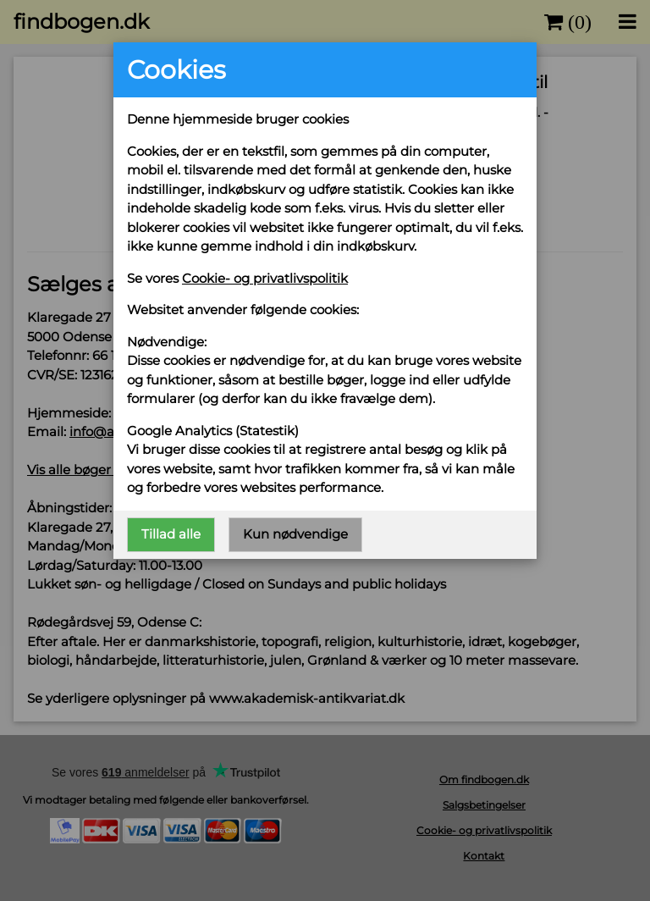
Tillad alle (171, 534)
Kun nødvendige (295, 534)
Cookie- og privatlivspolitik (265, 278)
